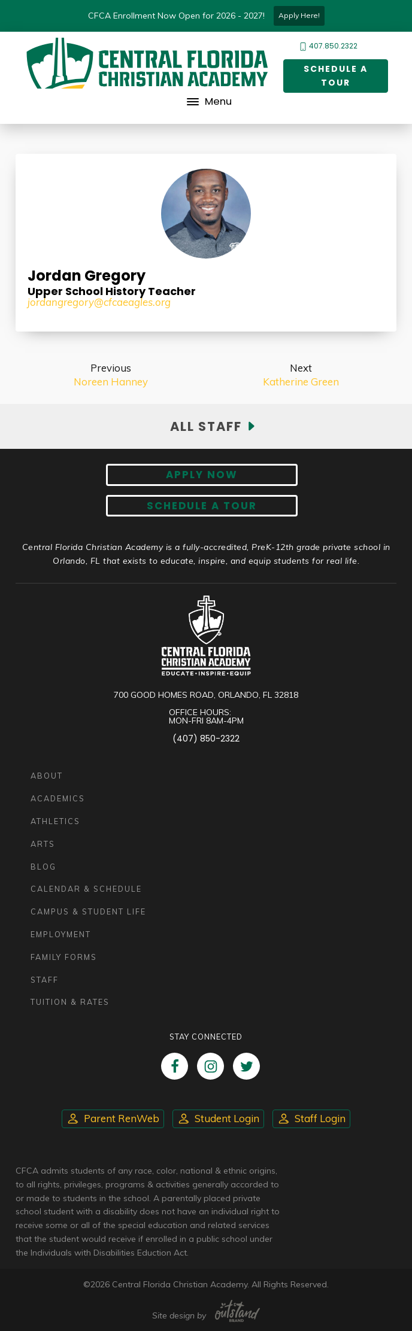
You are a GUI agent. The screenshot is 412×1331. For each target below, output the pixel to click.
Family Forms (64, 957)
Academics (58, 798)
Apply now (202, 474)
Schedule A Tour (202, 506)
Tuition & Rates (70, 1002)
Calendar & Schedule (86, 889)
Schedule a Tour (336, 76)
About (47, 775)
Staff (45, 979)
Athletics (55, 821)
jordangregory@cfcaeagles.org (99, 302)
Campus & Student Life (88, 911)
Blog (43, 866)
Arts (43, 844)
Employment (61, 934)
